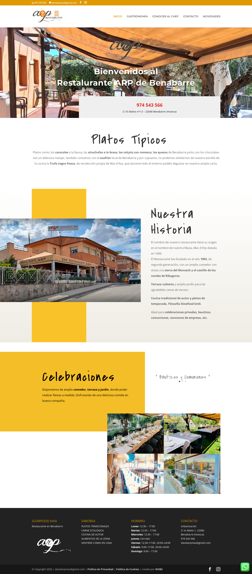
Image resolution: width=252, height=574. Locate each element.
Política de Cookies (127, 569)
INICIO (117, 16)
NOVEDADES (211, 16)
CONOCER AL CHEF (165, 16)
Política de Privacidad (100, 569)
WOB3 (159, 569)
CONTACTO (190, 16)
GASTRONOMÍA (137, 16)
